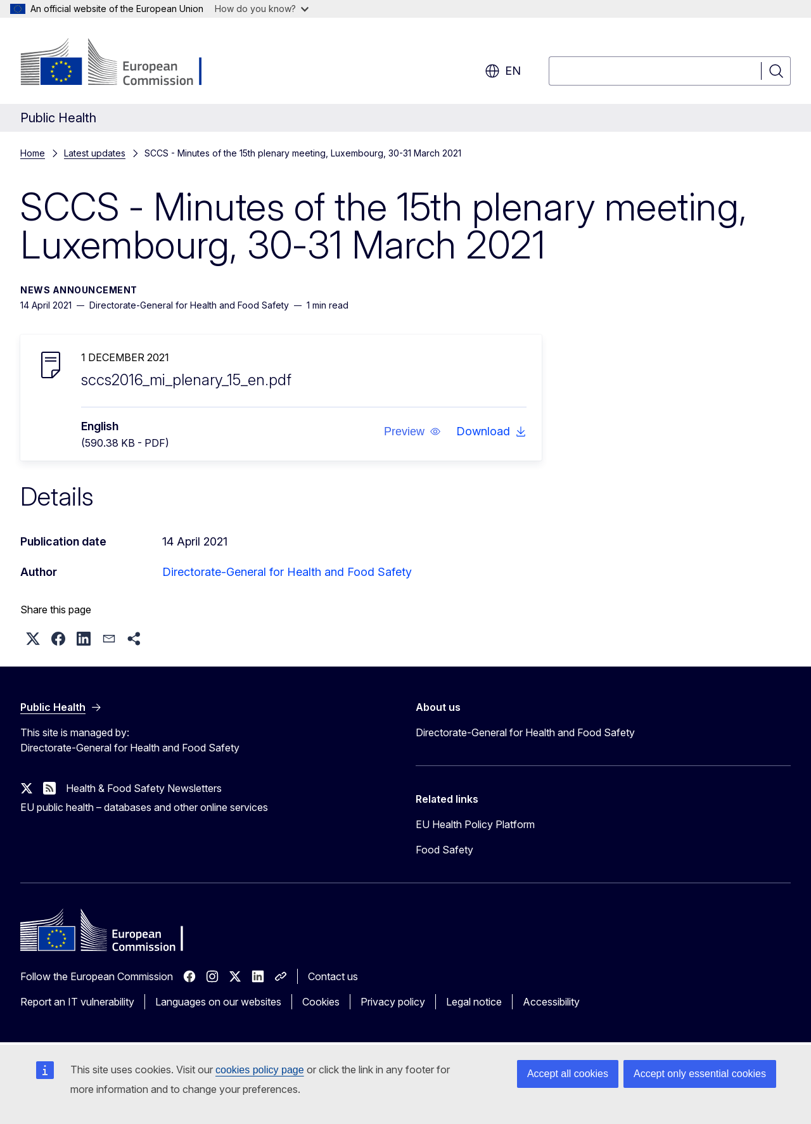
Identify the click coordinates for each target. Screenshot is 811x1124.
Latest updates (94, 153)
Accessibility (551, 1001)
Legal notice (474, 1001)
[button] (412, 431)
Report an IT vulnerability (77, 1001)
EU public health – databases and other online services (144, 807)
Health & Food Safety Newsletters (144, 788)
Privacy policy (393, 1001)
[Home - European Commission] (122, 63)
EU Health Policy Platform (475, 824)
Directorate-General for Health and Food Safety (287, 571)
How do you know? (262, 8)
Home (32, 153)
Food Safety (444, 849)
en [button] (503, 71)
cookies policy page (259, 1069)
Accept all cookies (567, 1073)
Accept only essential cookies (700, 1073)
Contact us (333, 976)
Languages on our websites (218, 1001)
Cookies (321, 1001)
